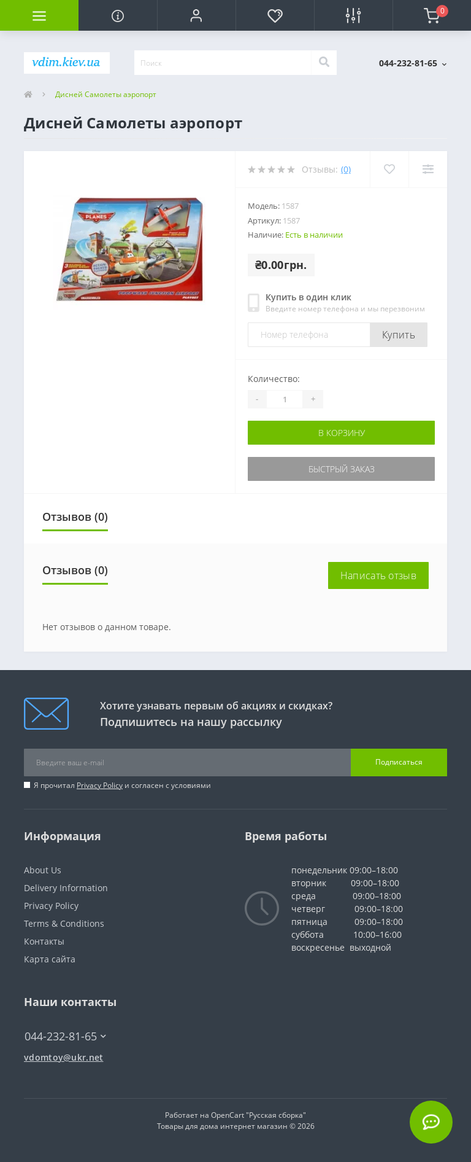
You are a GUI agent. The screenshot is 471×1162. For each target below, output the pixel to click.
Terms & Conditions (64, 923)
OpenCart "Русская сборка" (258, 1115)
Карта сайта (49, 959)
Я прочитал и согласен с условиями (122, 785)
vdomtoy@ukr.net (64, 1057)
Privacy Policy (100, 785)
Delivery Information (66, 888)
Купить (398, 334)
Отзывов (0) (75, 516)
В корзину (341, 433)
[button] (196, 15)
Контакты (44, 941)
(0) (346, 169)
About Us (42, 870)
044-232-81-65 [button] (65, 1036)
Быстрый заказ (341, 469)
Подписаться (399, 762)
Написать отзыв (378, 575)
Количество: (274, 378)
